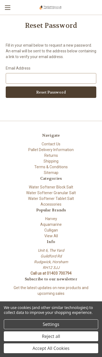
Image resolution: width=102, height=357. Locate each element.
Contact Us (51, 144)
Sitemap (51, 172)
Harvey (51, 219)
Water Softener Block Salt (51, 187)
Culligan (51, 230)
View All (51, 236)
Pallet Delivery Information (51, 150)
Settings (51, 324)
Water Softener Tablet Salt (51, 198)
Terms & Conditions (51, 167)
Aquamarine (51, 224)
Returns (51, 155)
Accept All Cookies (51, 348)
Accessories (51, 204)
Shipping (51, 161)
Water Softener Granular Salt (51, 193)
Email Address (18, 68)
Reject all (51, 336)
